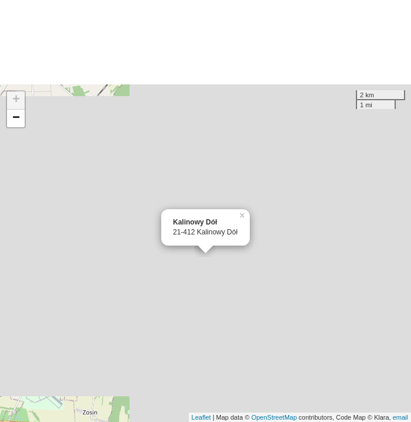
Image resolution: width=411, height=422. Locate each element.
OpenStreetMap (274, 417)
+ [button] (16, 100)
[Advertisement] (205, 42)
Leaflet (201, 417)
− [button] (16, 118)
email (400, 417)
